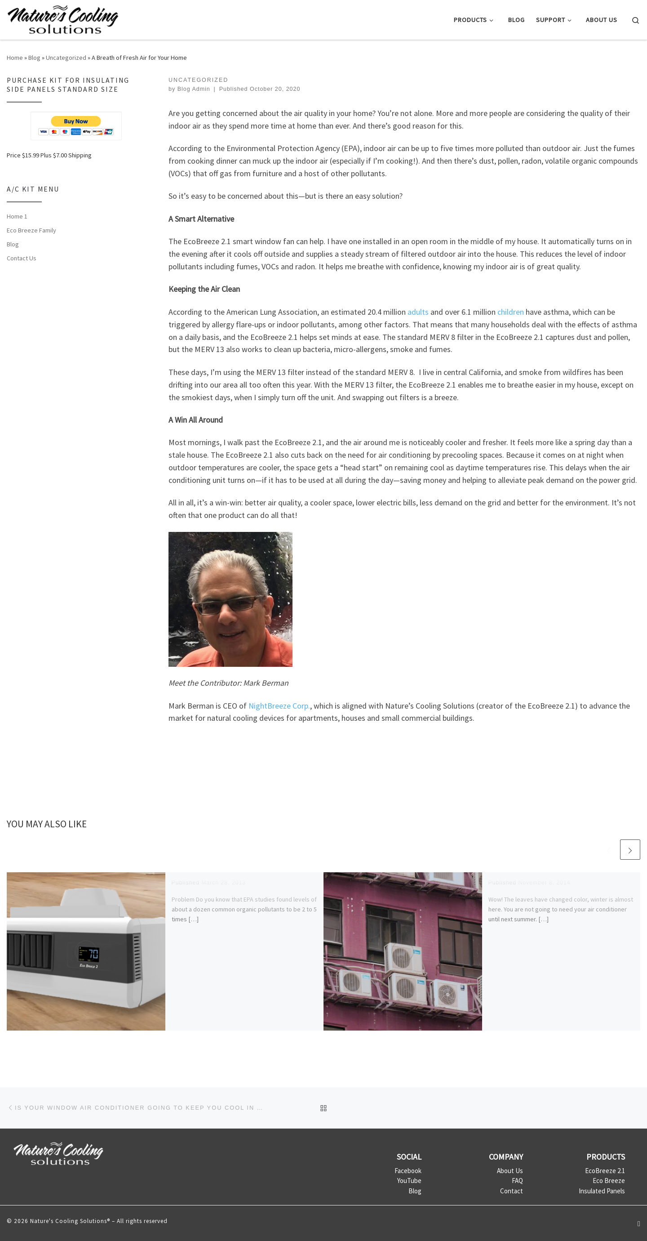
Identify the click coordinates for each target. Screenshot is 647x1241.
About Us (510, 1170)
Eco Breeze (609, 1180)
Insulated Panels (602, 1191)
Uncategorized (66, 58)
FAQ (517, 1180)
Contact (511, 1191)
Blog (34, 58)
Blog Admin (193, 89)
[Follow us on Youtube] (639, 1223)
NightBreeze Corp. (279, 706)
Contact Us (21, 258)
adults (418, 312)
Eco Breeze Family (31, 230)
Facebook (407, 1170)
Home (15, 58)
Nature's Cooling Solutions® (70, 1221)
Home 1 (17, 216)
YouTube (409, 1180)
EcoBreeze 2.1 (605, 1170)
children (510, 312)
